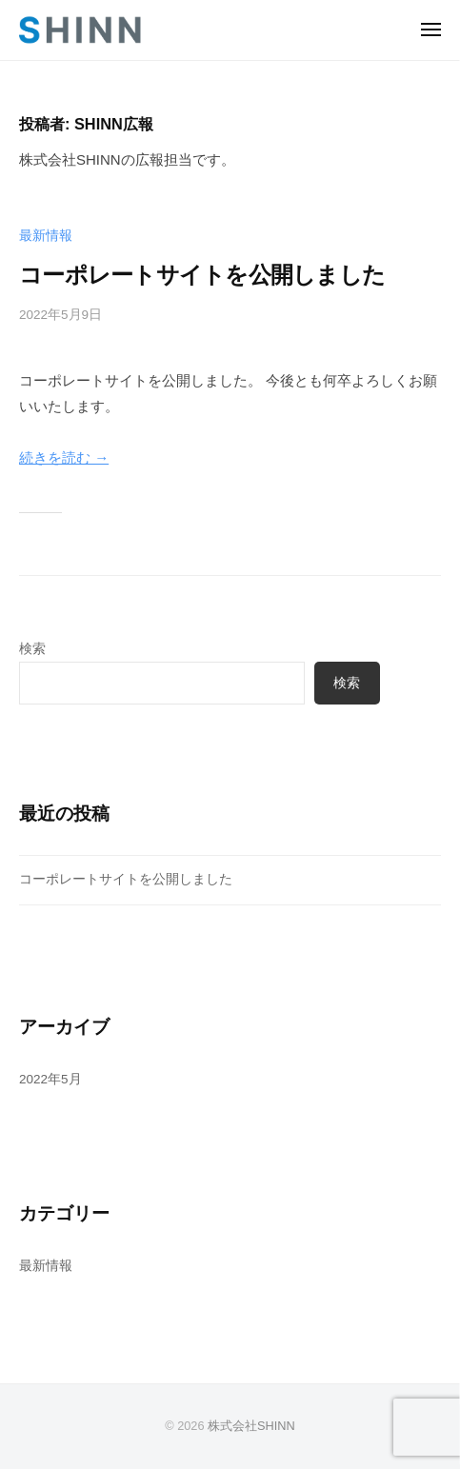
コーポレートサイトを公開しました (202, 275)
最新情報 (45, 235)
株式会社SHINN (251, 1426)
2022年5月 (50, 1079)
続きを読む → (64, 457)
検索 (32, 649)
